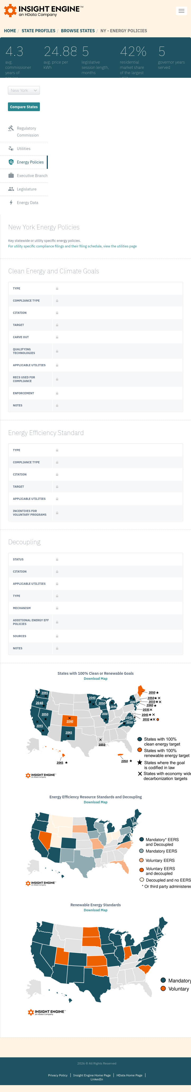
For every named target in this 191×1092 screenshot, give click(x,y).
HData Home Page (129, 1075)
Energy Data (23, 202)
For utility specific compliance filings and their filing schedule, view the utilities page (72, 246)
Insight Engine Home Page (92, 1075)
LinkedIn (97, 1079)
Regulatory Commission (23, 132)
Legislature (22, 189)
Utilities (19, 148)
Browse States (78, 30)
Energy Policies (26, 162)
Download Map (95, 678)
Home (10, 30)
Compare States (24, 107)
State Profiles (38, 30)
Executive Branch (28, 175)
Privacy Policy (58, 1075)
